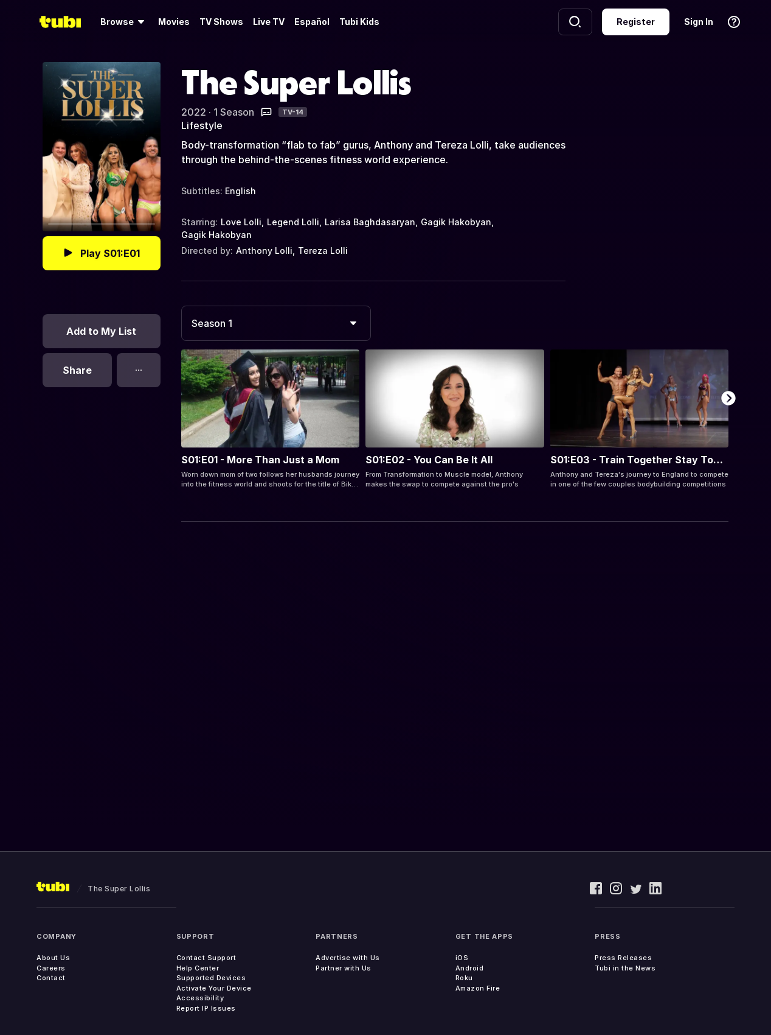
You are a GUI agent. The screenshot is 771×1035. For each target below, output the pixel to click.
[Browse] (124, 22)
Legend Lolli (293, 222)
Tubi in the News (625, 968)
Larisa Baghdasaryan (370, 222)
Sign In (698, 21)
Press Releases (623, 957)
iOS (462, 957)
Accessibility (200, 998)
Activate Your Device (214, 988)
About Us (53, 957)
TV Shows (221, 21)
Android (469, 968)
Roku (464, 978)
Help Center (198, 968)
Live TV (269, 21)
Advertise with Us (348, 957)
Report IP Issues (206, 1008)
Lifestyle (202, 125)
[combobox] (276, 323)
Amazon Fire (477, 988)
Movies (174, 21)
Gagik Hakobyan (456, 222)
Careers (51, 968)
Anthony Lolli (264, 250)
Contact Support (206, 957)
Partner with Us (344, 968)
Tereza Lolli (323, 250)
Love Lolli (241, 222)
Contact (51, 978)
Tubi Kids (359, 21)
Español (312, 21)
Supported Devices (211, 978)
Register (636, 21)
